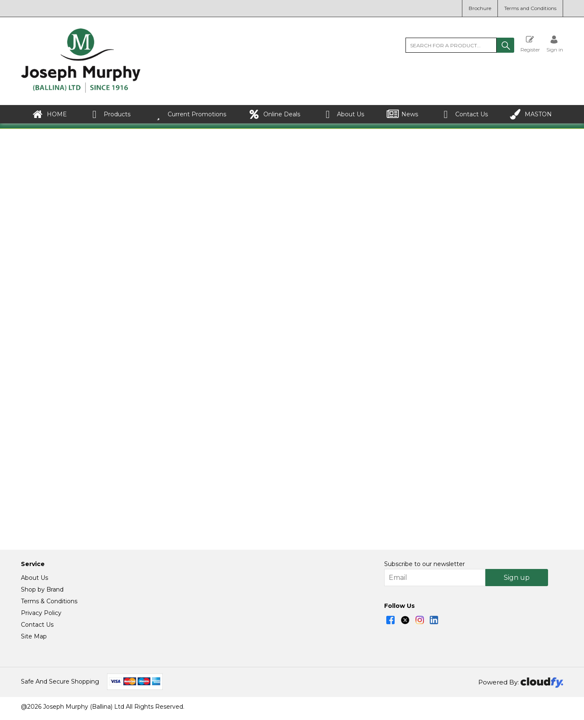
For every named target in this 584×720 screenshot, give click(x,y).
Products (109, 114)
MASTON (531, 114)
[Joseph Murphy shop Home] (80, 91)
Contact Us (464, 114)
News (402, 114)
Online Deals (274, 114)
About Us (343, 114)
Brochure (480, 8)
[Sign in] (554, 43)
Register (530, 43)
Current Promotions (189, 114)
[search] (451, 45)
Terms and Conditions (530, 8)
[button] (505, 45)
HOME (49, 114)
